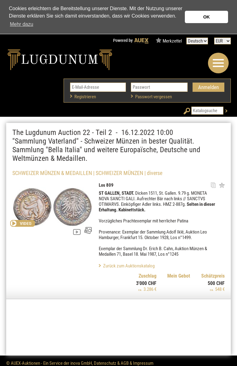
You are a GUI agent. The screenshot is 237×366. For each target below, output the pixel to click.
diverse (154, 173)
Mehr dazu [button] (21, 24)
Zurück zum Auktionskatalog (129, 266)
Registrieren (85, 97)
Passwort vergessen (153, 97)
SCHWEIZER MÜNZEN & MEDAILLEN (52, 173)
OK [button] (206, 16)
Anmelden (208, 87)
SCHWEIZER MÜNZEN (119, 173)
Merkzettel (172, 41)
